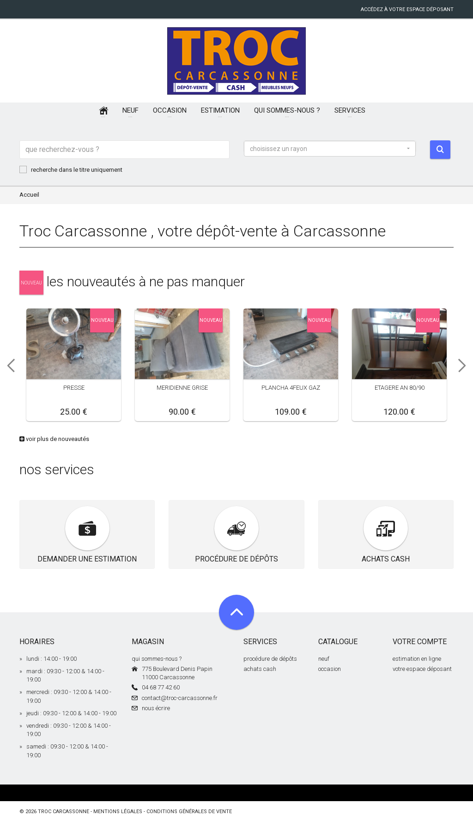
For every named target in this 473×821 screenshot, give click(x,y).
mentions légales (117, 812)
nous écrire (156, 708)
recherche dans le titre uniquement (70, 169)
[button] (330, 149)
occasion (329, 668)
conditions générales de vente (189, 812)
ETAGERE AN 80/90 (399, 387)
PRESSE (74, 387)
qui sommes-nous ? (157, 658)
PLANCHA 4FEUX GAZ (290, 387)
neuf (323, 658)
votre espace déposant (422, 668)
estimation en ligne (417, 658)
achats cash (259, 668)
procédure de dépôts (270, 658)
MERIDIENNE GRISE (182, 387)
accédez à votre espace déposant (407, 9)
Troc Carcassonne (63, 812)
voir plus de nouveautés (54, 438)
